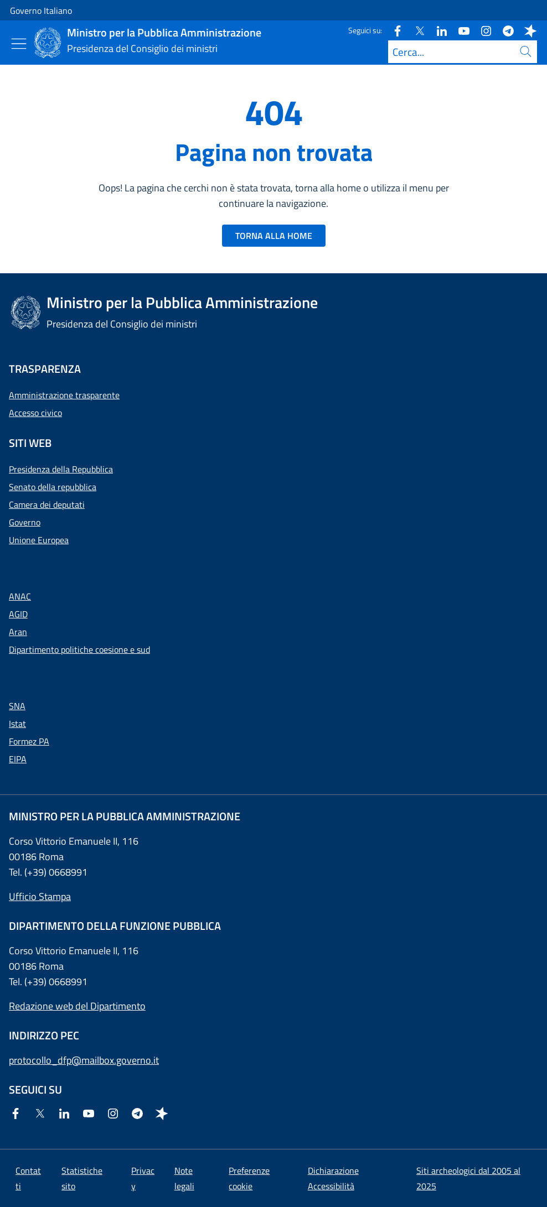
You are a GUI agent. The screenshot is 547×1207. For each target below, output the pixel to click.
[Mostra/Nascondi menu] (19, 44)
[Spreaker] (526, 30)
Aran (18, 631)
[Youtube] (459, 30)
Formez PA (29, 741)
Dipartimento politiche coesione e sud (79, 649)
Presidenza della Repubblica (61, 469)
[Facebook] (393, 30)
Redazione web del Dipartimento (77, 1005)
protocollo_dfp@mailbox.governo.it (84, 1060)
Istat (17, 723)
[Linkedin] (437, 30)
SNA (17, 705)
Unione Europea (39, 540)
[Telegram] (504, 30)
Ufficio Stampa (40, 896)
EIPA (18, 759)
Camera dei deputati (47, 504)
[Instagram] (482, 30)
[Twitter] (415, 30)
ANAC (20, 596)
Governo (24, 522)
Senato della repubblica (52, 486)
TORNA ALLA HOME (273, 235)
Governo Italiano (41, 10)
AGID (18, 614)
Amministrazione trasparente (64, 395)
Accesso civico (35, 412)
